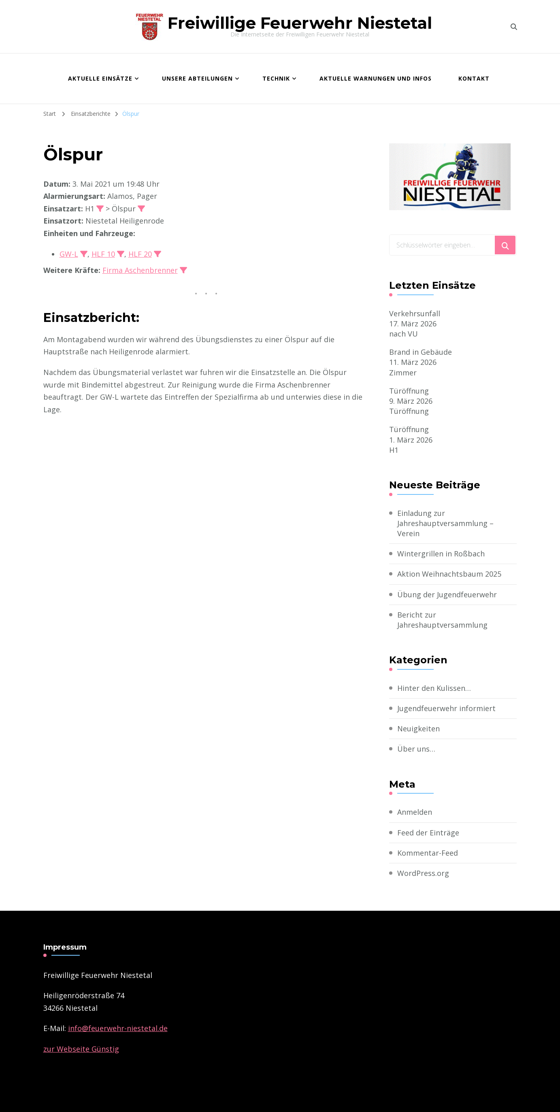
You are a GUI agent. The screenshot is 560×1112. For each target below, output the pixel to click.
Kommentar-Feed (427, 853)
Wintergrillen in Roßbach (441, 553)
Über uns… (416, 749)
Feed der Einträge (428, 832)
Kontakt (474, 78)
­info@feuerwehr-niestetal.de (118, 1028)
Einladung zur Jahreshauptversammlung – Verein (445, 523)
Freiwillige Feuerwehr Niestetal (300, 23)
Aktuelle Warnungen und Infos (375, 78)
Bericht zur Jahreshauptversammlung (442, 620)
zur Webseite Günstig (81, 1049)
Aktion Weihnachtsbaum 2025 (449, 574)
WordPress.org (423, 873)
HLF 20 (140, 254)
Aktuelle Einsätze (100, 78)
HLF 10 (103, 254)
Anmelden (414, 812)
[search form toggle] (514, 26)
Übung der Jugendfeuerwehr (447, 594)
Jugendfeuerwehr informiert (446, 708)
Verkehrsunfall (414, 313)
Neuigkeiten (418, 728)
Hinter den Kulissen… (434, 688)
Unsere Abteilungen (197, 78)
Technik (276, 78)
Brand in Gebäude (420, 352)
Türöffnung (409, 391)
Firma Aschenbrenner (140, 270)
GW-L (69, 254)
